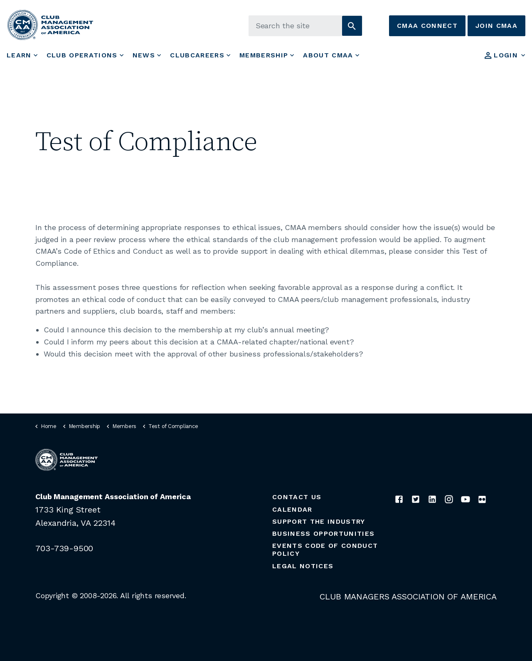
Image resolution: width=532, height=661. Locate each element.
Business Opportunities (323, 533)
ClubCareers (197, 55)
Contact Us (296, 497)
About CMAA (328, 55)
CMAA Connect (427, 26)
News (144, 55)
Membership (263, 55)
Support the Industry (318, 521)
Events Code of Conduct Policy (325, 549)
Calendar (292, 509)
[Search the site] (305, 25)
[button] (352, 26)
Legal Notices (302, 566)
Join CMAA (496, 26)
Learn (19, 55)
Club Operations (82, 55)
